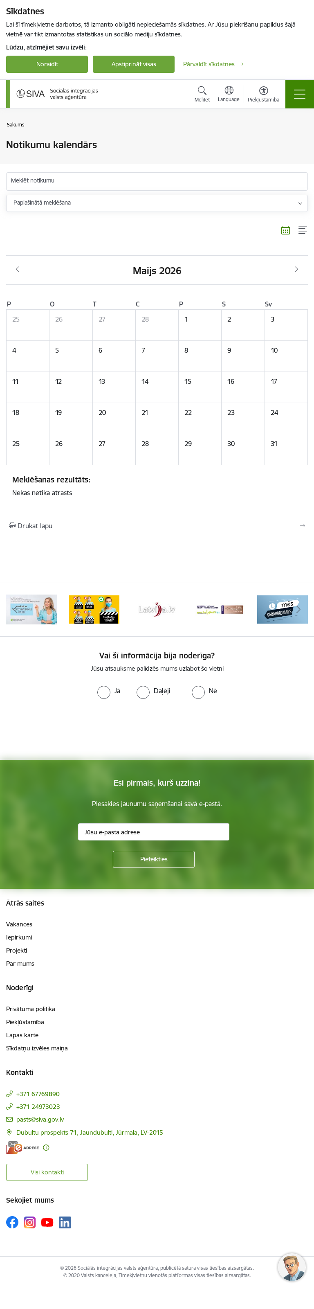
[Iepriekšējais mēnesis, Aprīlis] (17, 270)
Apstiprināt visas (134, 64)
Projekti (16, 950)
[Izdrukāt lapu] (157, 526)
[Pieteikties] (154, 859)
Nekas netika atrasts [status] (157, 486)
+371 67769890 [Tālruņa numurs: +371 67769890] (38, 1094)
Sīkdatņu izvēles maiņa (37, 1048)
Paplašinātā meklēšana (42, 202)
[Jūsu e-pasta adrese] (153, 831)
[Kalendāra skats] (285, 230)
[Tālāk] (298, 609)
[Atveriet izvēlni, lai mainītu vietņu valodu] (229, 95)
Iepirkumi (19, 937)
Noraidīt (47, 64)
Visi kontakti (47, 1172)
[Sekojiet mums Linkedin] (65, 1223)
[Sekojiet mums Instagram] (30, 1222)
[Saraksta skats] (303, 230)
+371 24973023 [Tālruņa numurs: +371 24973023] (38, 1107)
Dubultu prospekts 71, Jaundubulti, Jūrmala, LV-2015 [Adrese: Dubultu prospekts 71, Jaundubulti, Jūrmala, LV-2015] (89, 1132)
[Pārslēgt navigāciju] (299, 94)
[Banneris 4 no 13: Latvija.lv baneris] (157, 609)
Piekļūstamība (25, 1022)
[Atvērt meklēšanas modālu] (202, 95)
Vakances (19, 924)
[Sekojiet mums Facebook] (12, 1222)
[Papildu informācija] (46, 1148)
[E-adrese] (22, 1147)
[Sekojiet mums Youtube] (47, 1222)
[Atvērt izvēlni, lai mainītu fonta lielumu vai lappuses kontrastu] (263, 95)
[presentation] (68, 730)
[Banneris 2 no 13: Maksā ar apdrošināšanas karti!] (31, 609)
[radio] (108, 691)
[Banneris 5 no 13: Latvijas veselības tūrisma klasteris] (220, 609)
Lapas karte (22, 1035)
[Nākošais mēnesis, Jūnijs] (296, 270)
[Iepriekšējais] (15, 609)
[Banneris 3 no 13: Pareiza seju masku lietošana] (94, 609)
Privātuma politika (30, 1009)
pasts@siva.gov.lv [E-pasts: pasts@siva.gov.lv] (40, 1119)
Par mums (20, 963)
